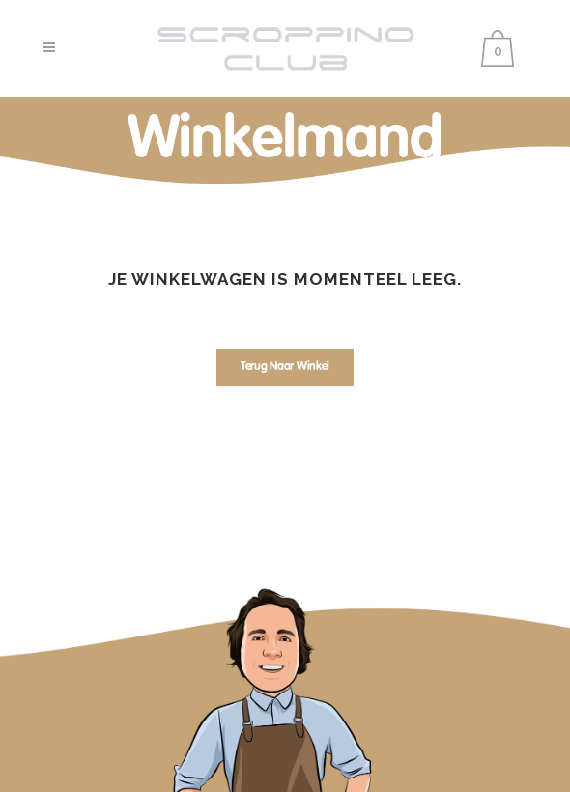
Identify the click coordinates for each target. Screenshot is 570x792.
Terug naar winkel (285, 367)
